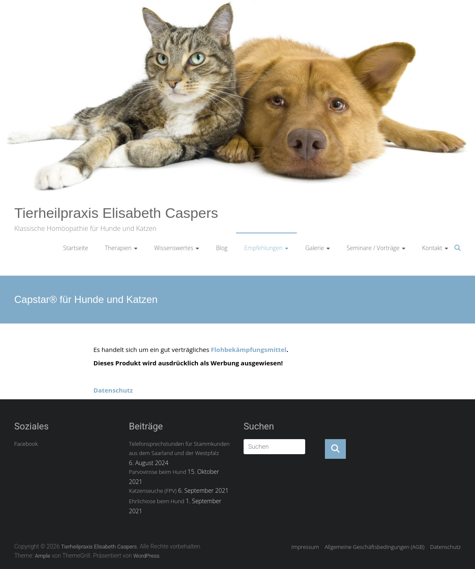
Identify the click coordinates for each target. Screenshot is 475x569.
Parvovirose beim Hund (157, 472)
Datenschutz (113, 390)
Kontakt (432, 248)
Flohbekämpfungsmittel (248, 349)
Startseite (75, 248)
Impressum (305, 547)
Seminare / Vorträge (373, 248)
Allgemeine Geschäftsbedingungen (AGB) (374, 547)
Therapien (118, 248)
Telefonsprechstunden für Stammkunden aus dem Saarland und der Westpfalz (179, 448)
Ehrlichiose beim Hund (156, 501)
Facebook (26, 443)
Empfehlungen (263, 248)
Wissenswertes (173, 248)
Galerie (314, 248)
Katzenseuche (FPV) (153, 490)
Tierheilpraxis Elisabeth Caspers (116, 213)
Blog (221, 248)
